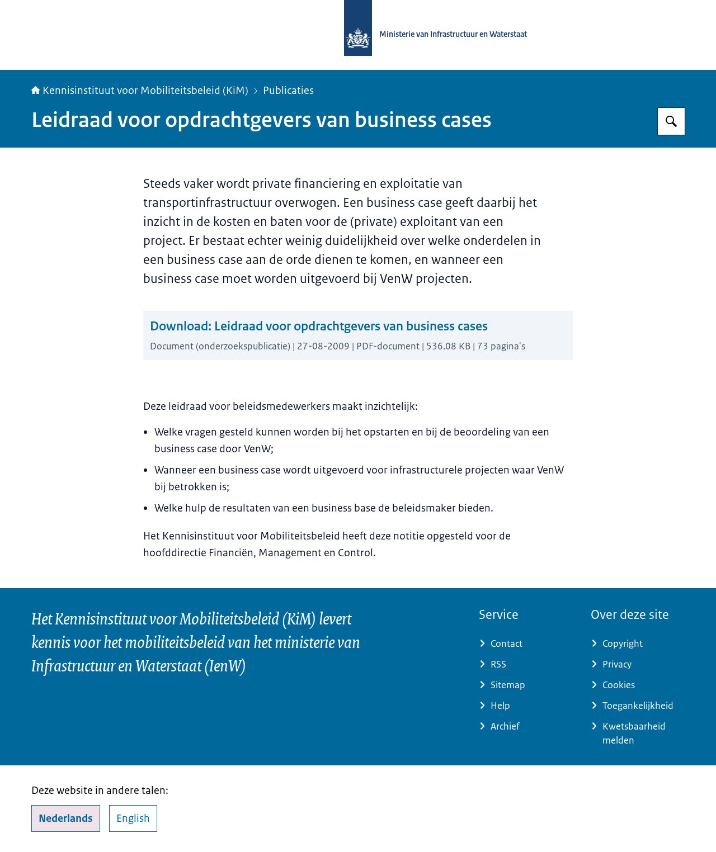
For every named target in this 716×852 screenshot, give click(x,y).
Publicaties (288, 90)
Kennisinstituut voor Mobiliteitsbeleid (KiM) (139, 90)
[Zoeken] (671, 121)
